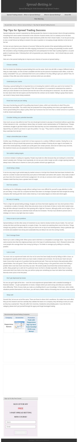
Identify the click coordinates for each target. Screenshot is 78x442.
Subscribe (20, 432)
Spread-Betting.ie (39, 4)
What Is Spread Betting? (52, 15)
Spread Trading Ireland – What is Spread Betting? (23, 15)
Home (14, 25)
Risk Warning (38, 19)
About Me (68, 15)
